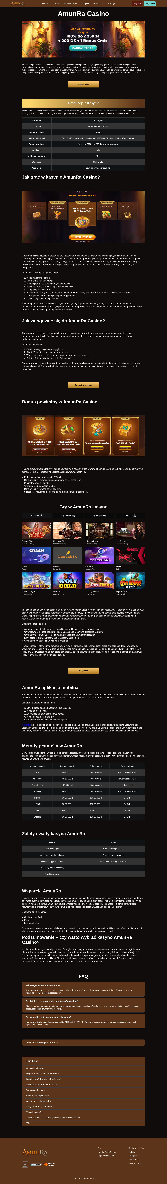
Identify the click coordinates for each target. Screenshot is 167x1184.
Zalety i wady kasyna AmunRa (39, 1107)
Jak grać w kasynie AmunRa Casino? (42, 1074)
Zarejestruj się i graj (83, 385)
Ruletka (132, 1152)
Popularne (37, 515)
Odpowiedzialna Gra (106, 1156)
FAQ (28, 1123)
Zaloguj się (137, 4)
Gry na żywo (99, 515)
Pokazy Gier (134, 1160)
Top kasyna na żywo (137, 1148)
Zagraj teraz (83, 84)
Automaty (130, 515)
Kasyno (56, 4)
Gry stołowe (68, 515)
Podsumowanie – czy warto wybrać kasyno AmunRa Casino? (53, 1118)
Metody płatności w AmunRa (38, 1101)
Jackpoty (85, 4)
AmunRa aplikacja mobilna (37, 1096)
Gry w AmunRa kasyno (36, 1090)
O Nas (100, 1148)
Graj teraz (83, 671)
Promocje (45, 4)
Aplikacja (111, 4)
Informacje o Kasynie (35, 1068)
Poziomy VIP (98, 4)
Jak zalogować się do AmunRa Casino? (43, 1079)
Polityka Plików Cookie (107, 1152)
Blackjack (133, 1156)
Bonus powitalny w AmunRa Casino (41, 1085)
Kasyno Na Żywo (70, 4)
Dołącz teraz (150, 4)
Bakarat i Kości (135, 1163)
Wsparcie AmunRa (34, 1112)
